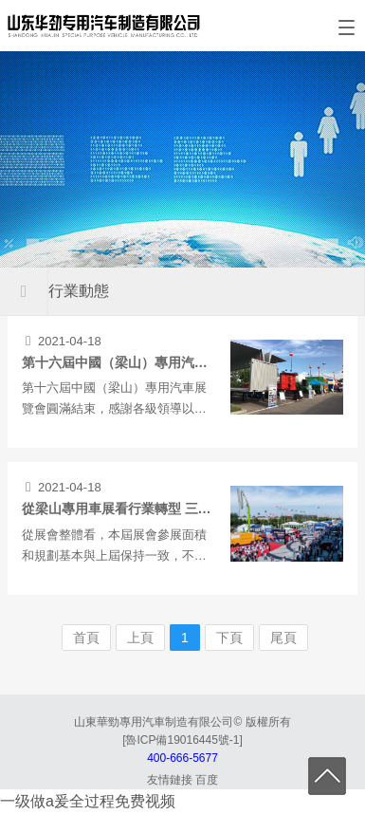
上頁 (140, 637)
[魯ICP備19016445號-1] (182, 740)
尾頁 (283, 637)
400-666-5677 (182, 758)
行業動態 (78, 291)
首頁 (86, 637)
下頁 (229, 637)
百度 (206, 779)
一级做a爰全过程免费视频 (87, 801)
